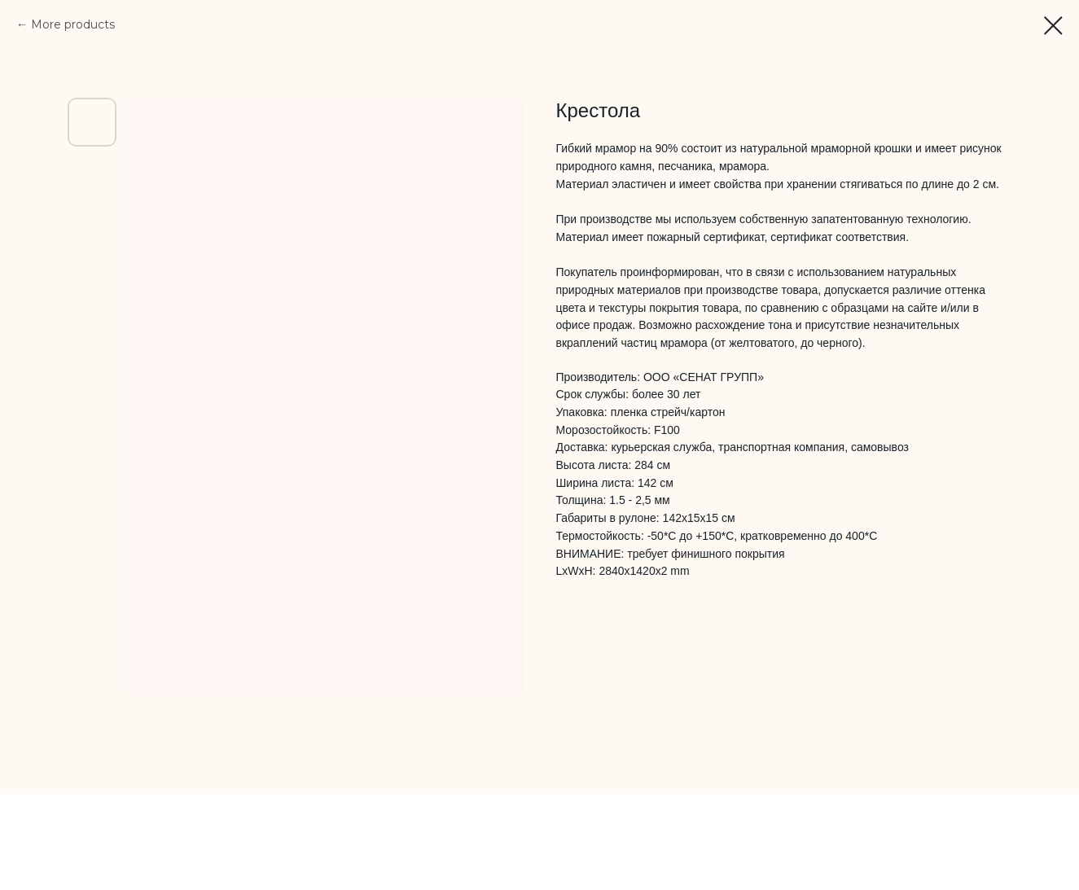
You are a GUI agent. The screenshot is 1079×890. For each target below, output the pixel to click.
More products (73, 24)
